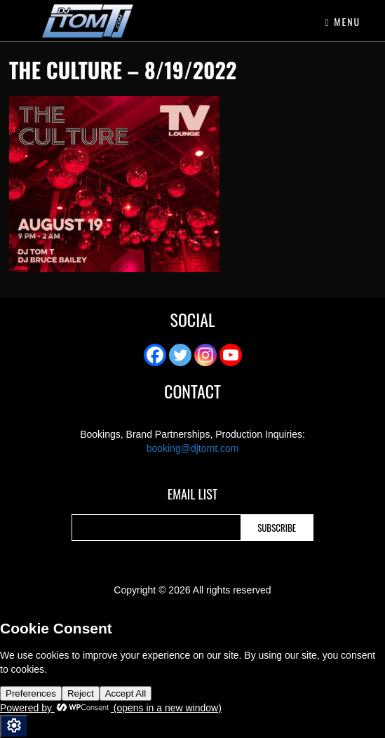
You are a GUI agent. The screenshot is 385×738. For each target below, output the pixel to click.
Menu (342, 21)
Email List (192, 495)
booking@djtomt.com (193, 448)
